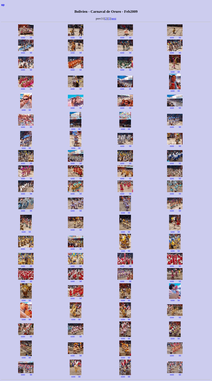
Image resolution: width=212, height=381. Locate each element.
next (113, 18)
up (2, 4)
